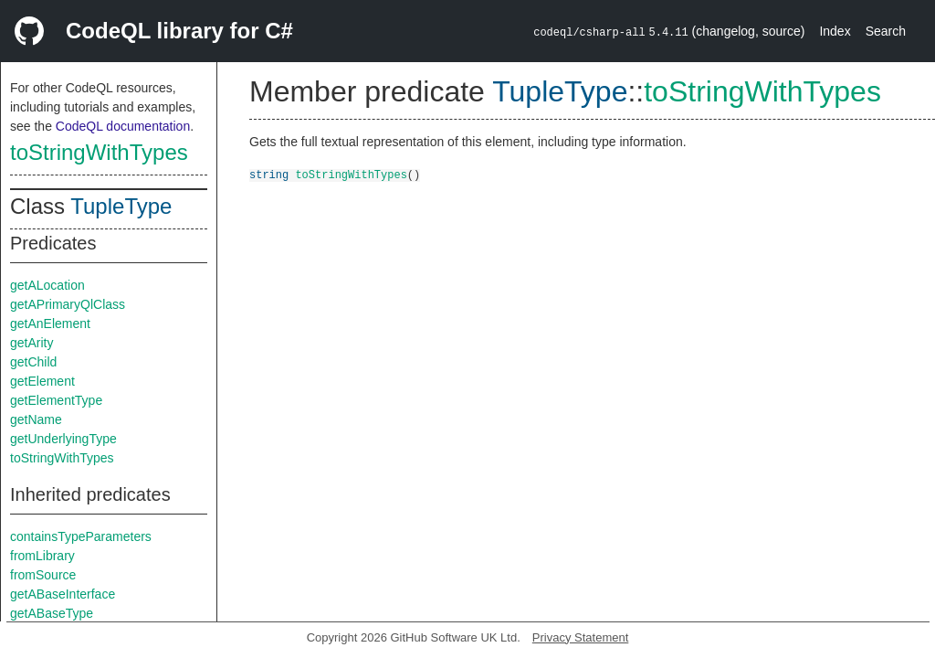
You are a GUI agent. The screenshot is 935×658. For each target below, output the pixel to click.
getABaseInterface (62, 594)
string (269, 174)
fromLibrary (42, 555)
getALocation (47, 285)
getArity (31, 342)
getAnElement (50, 323)
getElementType (56, 400)
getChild (33, 362)
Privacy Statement (580, 637)
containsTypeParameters (81, 536)
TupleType (121, 206)
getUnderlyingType (63, 438)
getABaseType (51, 613)
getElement (42, 381)
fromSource (43, 575)
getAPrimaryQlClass (67, 304)
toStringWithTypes (99, 152)
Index (834, 31)
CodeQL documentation (123, 126)
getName (36, 419)
